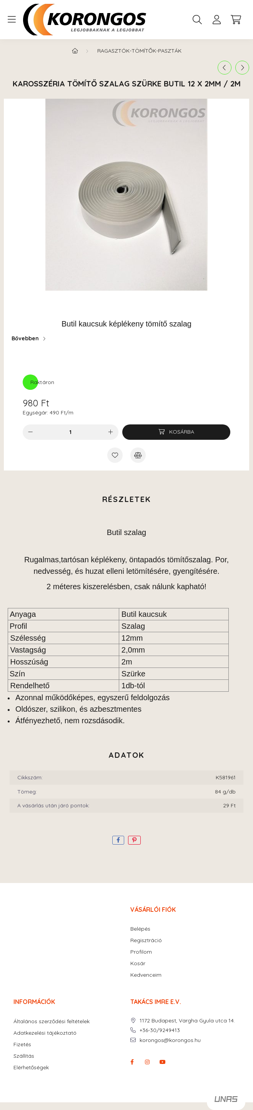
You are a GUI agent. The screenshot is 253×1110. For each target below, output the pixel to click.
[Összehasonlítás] (138, 455)
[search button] (197, 19)
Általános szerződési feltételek (51, 1021)
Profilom (141, 952)
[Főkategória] (75, 50)
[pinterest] (134, 840)
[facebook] (118, 840)
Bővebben (25, 338)
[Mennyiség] (71, 432)
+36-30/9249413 (160, 1030)
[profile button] (216, 19)
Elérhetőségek (31, 1067)
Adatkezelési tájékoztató (45, 1033)
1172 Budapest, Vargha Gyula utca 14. (187, 1020)
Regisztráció (146, 940)
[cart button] (235, 19)
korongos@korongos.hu (170, 1040)
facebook (132, 1062)
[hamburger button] (11, 19)
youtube (162, 1062)
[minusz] (30, 432)
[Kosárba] (176, 432)
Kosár (137, 963)
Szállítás (23, 1056)
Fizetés (22, 1044)
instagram (147, 1062)
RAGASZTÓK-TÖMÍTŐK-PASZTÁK (139, 50)
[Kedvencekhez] (115, 455)
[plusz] (111, 432)
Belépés (140, 929)
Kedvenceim (145, 975)
